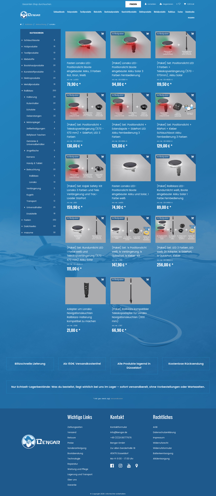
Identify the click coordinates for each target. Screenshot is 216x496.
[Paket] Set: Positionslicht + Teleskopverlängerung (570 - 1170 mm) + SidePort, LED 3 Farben (85, 131)
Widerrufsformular (162, 448)
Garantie (72, 485)
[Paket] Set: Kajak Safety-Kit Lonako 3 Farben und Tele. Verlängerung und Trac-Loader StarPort (84, 192)
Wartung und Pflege (78, 469)
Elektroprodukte (145, 11)
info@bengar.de (118, 432)
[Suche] (133, 4)
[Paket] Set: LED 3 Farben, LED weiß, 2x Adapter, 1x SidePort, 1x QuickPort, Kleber (175, 252)
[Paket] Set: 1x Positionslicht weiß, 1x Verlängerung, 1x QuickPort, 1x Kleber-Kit (129, 252)
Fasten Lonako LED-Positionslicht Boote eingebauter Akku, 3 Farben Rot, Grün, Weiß (84, 69)
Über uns (72, 479)
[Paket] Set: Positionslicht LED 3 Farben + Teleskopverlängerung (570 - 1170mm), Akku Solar (175, 69)
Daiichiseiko (189, 11)
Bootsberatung (75, 453)
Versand (72, 432)
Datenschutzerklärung (164, 432)
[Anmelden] (150, 4)
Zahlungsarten (75, 427)
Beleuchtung (40, 24)
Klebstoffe (98, 11)
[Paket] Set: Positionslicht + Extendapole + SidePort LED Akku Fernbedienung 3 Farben (129, 131)
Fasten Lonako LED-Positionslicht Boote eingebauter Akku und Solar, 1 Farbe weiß (130, 192)
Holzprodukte (72, 11)
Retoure (72, 437)
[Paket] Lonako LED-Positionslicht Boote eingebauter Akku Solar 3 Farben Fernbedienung (127, 69)
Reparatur (73, 464)
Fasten (180, 11)
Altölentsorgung (161, 458)
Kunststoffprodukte (129, 11)
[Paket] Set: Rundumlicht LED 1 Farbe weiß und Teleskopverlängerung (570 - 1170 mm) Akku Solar (85, 254)
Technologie (74, 458)
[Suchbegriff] (72, 4)
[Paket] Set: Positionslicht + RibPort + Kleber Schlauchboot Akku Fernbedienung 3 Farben (174, 131)
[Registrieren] (166, 4)
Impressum (159, 437)
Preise (71, 443)
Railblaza (171, 11)
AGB (155, 427)
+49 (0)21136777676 (121, 437)
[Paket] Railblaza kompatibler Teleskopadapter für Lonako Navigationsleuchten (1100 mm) (130, 315)
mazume (191, 17)
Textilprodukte (85, 11)
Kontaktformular (118, 427)
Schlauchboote (59, 11)
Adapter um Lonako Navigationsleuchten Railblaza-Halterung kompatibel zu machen (81, 315)
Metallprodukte (159, 11)
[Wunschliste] (178, 4)
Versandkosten (117, 398)
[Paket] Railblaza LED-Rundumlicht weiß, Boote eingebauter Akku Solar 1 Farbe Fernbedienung (172, 192)
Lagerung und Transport (80, 474)
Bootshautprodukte (111, 11)
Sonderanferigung (77, 448)
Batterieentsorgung (163, 453)
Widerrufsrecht (160, 443)
